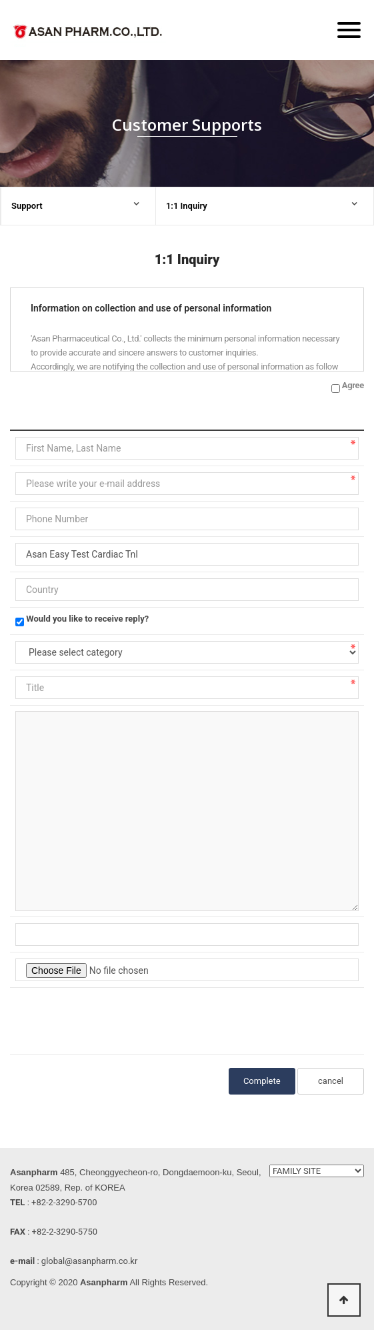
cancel (330, 1081)
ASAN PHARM (90, 34)
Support (27, 206)
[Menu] (349, 30)
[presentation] (116, 1019)
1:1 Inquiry (186, 206)
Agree (353, 385)
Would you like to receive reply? (87, 619)
